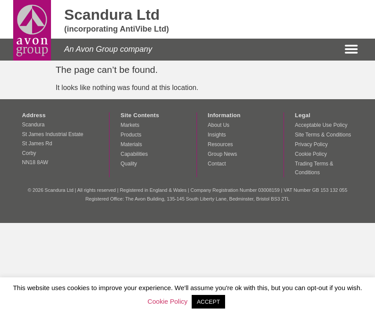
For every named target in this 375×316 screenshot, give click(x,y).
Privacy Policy (311, 144)
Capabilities (134, 154)
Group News (222, 154)
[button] (351, 49)
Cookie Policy (311, 154)
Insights (217, 135)
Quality (128, 164)
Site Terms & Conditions (323, 135)
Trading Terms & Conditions (314, 168)
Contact (217, 164)
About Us (218, 125)
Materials (131, 144)
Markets (129, 125)
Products (130, 135)
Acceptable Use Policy (321, 125)
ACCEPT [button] (208, 301)
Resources (220, 144)
